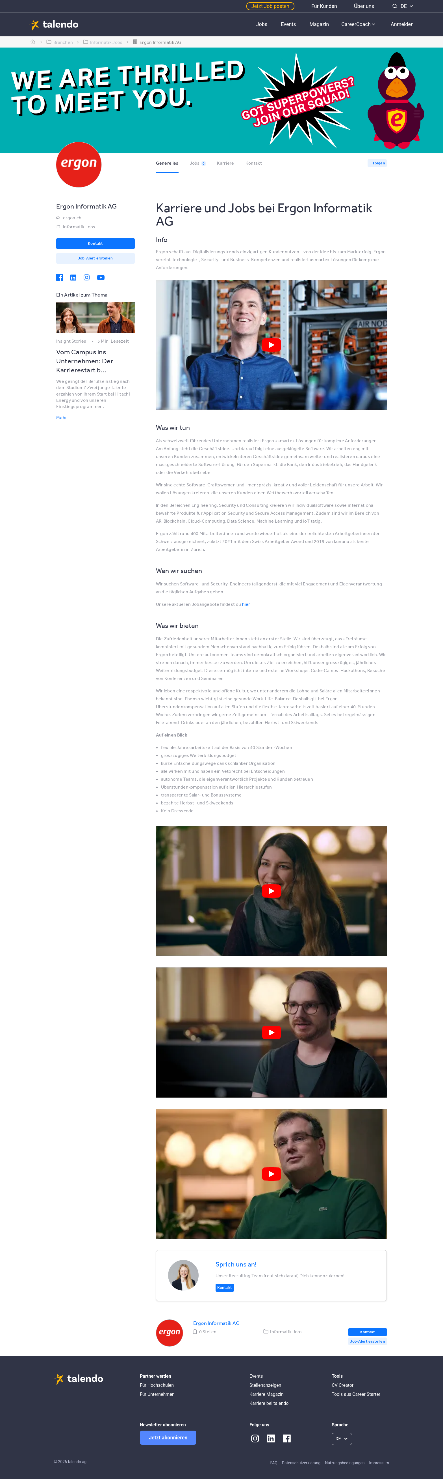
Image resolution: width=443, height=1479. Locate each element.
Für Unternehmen (157, 1394)
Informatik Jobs (79, 226)
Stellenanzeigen (265, 1385)
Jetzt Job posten (270, 6)
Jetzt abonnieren (168, 1438)
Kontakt (254, 163)
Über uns (364, 6)
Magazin (319, 24)
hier (246, 604)
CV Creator (342, 1385)
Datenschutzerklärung (301, 1463)
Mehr (61, 417)
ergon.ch (72, 217)
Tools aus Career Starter (356, 1394)
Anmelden (402, 24)
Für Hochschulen (157, 1385)
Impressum (379, 1463)
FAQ (273, 1463)
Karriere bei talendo (268, 1403)
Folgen (379, 163)
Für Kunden (324, 6)
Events (288, 24)
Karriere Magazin (266, 1394)
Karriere (225, 163)
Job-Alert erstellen (95, 258)
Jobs (262, 24)
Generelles (167, 163)
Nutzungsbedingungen (344, 1463)
